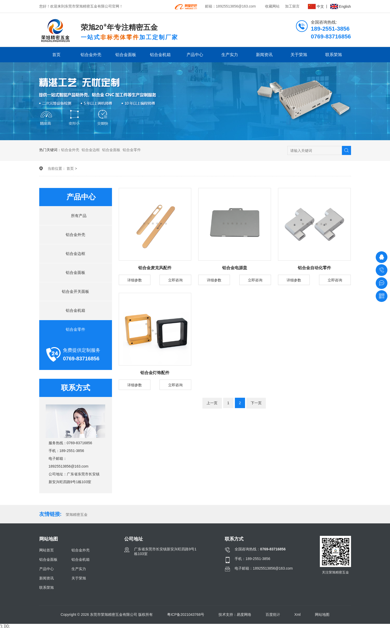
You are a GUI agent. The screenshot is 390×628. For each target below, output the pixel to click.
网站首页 (46, 550)
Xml (297, 614)
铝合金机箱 (160, 54)
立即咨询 (175, 280)
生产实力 (229, 54)
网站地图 (322, 614)
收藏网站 (272, 6)
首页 (56, 54)
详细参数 (134, 280)
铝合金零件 (132, 150)
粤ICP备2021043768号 (185, 614)
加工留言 (292, 6)
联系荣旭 (333, 54)
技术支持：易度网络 (235, 614)
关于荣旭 (298, 54)
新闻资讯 (264, 54)
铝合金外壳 (91, 54)
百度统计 (273, 614)
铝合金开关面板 (75, 291)
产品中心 (195, 54)
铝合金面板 (125, 54)
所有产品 (75, 215)
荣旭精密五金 (77, 514)
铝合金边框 (91, 150)
